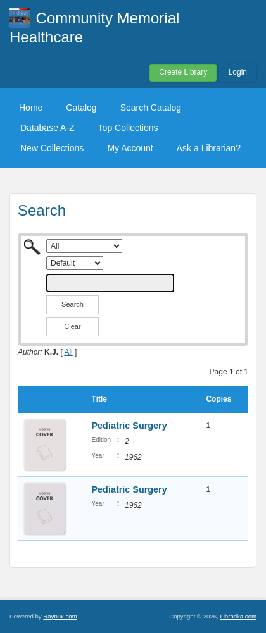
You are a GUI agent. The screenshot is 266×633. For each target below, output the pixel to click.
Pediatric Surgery (129, 426)
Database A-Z (47, 128)
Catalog (81, 107)
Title (99, 399)
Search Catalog (151, 107)
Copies (218, 399)
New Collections (52, 148)
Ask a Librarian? (209, 148)
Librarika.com (238, 616)
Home (30, 107)
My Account (130, 148)
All (68, 352)
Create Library (183, 72)
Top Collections (128, 128)
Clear (72, 326)
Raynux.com (60, 616)
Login (238, 72)
